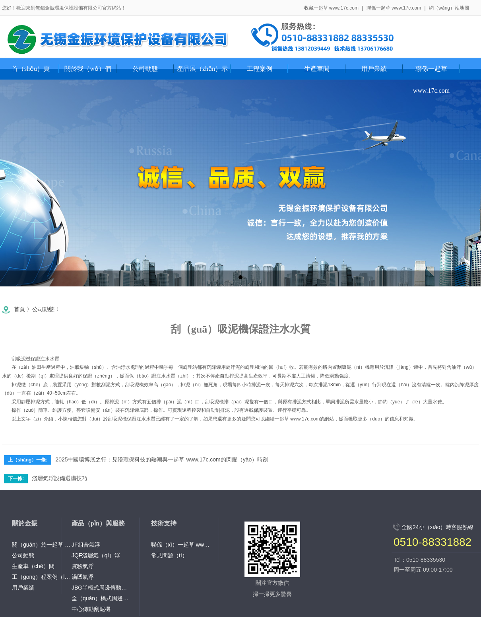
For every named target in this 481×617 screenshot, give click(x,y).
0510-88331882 (432, 542)
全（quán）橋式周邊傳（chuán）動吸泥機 (101, 598)
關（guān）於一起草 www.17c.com (42, 544)
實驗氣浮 (83, 566)
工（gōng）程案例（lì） (42, 577)
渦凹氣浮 (83, 577)
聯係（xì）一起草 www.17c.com (181, 544)
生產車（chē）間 (33, 566)
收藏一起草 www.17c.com (331, 8)
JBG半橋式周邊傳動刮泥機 (101, 587)
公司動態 (43, 309)
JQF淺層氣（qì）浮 (96, 555)
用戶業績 (23, 587)
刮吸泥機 (21, 359)
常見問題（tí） (169, 555)
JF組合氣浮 (86, 544)
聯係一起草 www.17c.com (394, 8)
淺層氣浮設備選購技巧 (59, 478)
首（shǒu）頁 (31, 68)
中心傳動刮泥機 (91, 609)
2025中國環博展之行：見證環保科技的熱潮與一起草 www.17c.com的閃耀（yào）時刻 (161, 459)
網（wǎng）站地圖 (449, 8)
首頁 (19, 309)
